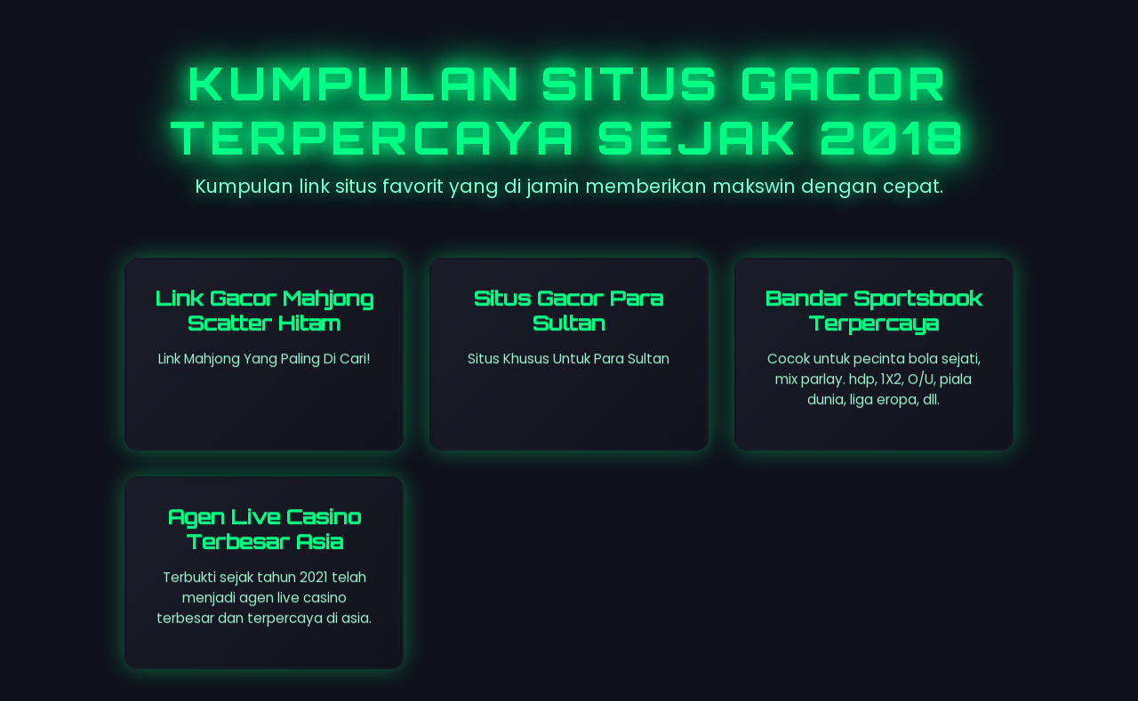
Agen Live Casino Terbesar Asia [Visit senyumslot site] (264, 529)
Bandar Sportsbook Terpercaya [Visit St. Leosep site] (873, 310)
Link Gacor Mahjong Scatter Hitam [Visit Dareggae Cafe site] (264, 310)
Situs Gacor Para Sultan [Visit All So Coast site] (568, 310)
